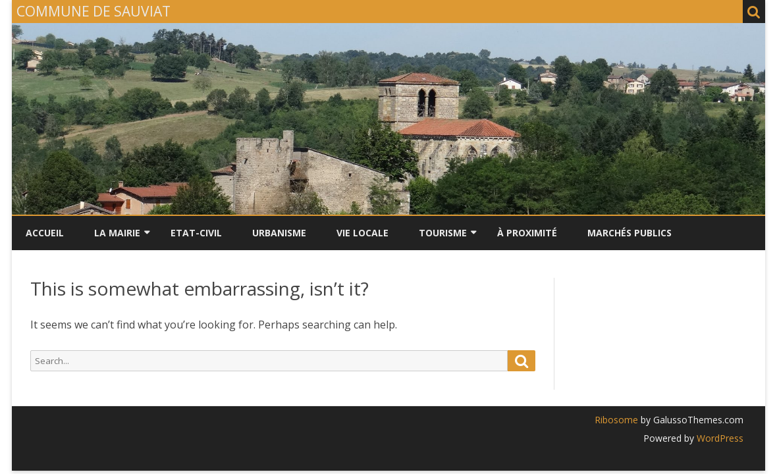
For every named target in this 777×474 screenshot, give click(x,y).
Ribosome (616, 419)
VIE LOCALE (362, 232)
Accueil (45, 232)
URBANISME (279, 232)
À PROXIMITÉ (527, 232)
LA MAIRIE (117, 232)
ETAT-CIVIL (196, 232)
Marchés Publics (629, 232)
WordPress (718, 438)
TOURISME (443, 232)
